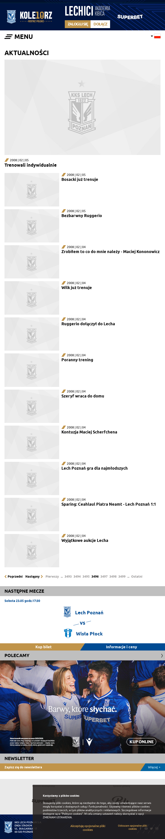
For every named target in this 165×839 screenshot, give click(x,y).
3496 (95, 576)
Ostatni (136, 576)
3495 (86, 576)
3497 (104, 576)
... (62, 576)
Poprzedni (15, 576)
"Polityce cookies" (72, 814)
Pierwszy (52, 576)
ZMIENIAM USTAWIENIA (57, 817)
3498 (113, 576)
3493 (68, 576)
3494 (77, 576)
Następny (32, 576)
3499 (122, 576)
